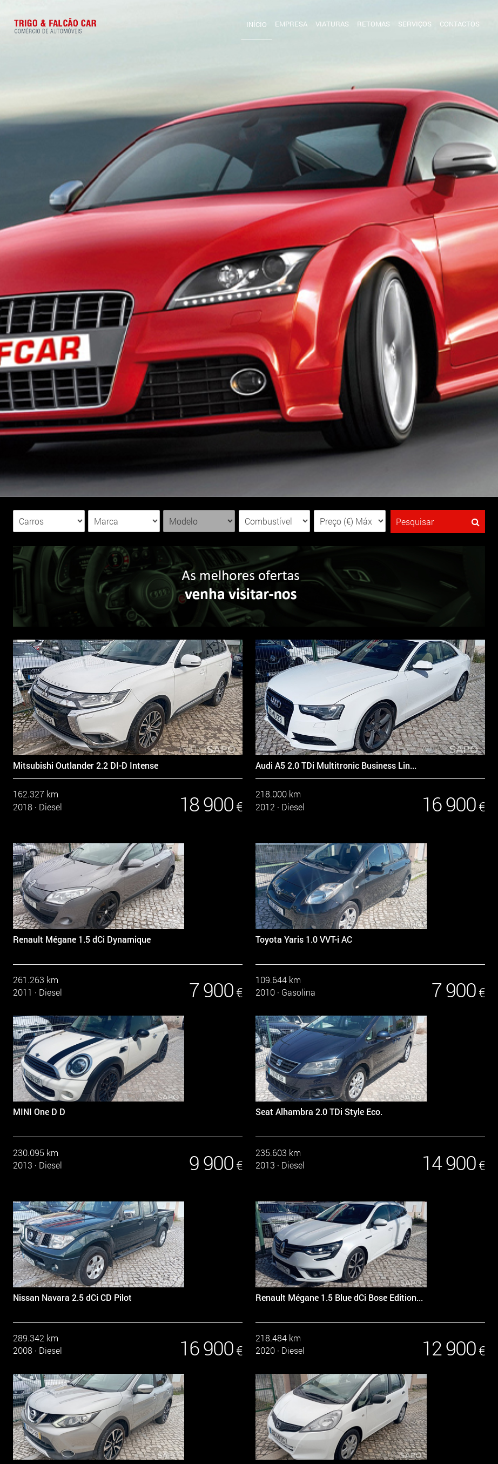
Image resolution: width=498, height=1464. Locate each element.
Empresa (291, 24)
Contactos (460, 24)
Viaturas (332, 24)
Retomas (373, 24)
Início (256, 24)
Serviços (415, 24)
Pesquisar (438, 521)
